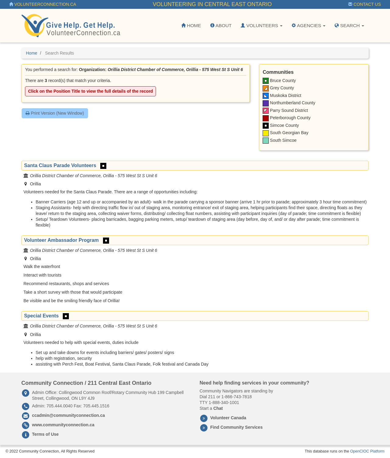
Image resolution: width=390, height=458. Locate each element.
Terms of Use (45, 434)
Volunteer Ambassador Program (61, 240)
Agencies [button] (308, 25)
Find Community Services (236, 427)
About (221, 25)
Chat (218, 408)
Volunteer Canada (228, 417)
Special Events (41, 315)
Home (191, 25)
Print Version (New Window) (55, 113)
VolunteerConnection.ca (42, 4)
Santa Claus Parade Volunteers (60, 165)
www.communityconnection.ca (63, 424)
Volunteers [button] (261, 25)
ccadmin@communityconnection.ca (68, 415)
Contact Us (364, 4)
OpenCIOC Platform (367, 451)
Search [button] (349, 25)
